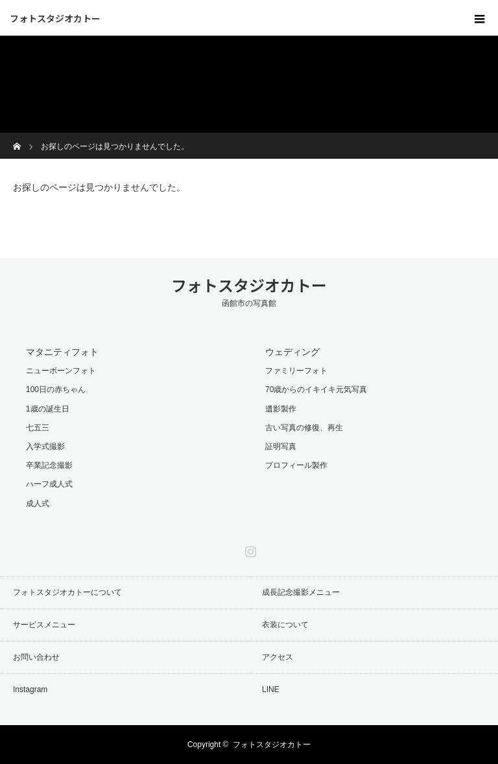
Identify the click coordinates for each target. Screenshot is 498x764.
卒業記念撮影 (49, 465)
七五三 (37, 427)
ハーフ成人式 (49, 484)
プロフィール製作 (296, 465)
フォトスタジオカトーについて (67, 592)
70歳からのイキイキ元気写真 (316, 389)
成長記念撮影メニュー (301, 592)
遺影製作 (280, 408)
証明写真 (280, 446)
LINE (270, 689)
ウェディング (292, 352)
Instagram (249, 549)
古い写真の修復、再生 (304, 427)
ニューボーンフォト (61, 370)
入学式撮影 (45, 446)
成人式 (37, 503)
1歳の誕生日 (47, 408)
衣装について (285, 624)
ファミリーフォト (296, 370)
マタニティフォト (62, 352)
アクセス (277, 657)
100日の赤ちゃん (56, 389)
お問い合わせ (36, 657)
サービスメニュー (44, 624)
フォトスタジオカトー (55, 18)
